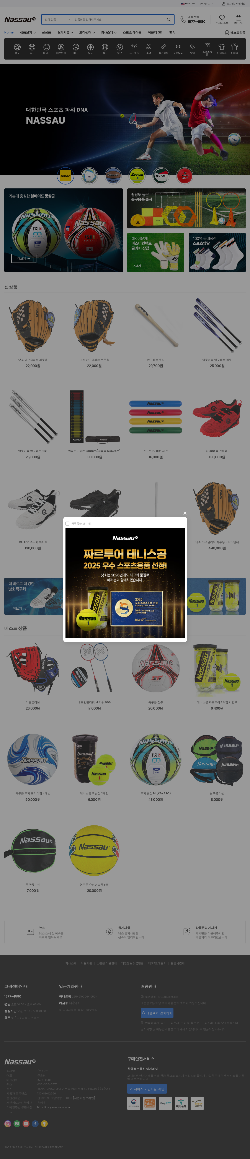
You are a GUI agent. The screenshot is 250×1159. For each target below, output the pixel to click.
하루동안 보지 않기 (82, 523)
